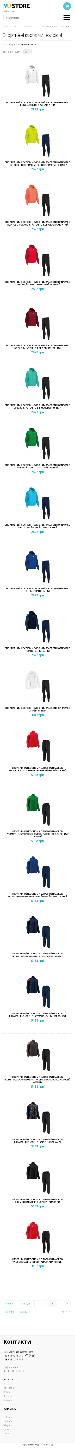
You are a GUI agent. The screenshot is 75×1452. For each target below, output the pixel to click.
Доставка (7, 1396)
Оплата (6, 1392)
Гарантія (7, 1400)
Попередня (25, 1303)
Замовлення (9, 1388)
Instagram (8, 1417)
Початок (9, 1303)
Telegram (7, 1425)
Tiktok (6, 1433)
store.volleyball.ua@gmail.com (18, 1351)
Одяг (15, 27)
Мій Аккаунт (9, 11)
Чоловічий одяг (29, 27)
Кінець (23, 1311)
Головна (6, 27)
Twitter (6, 1429)
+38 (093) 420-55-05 (13, 1355)
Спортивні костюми (49, 27)
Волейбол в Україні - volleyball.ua (38, 1445)
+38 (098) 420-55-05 (13, 1359)
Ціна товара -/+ (28, 44)
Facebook (7, 1421)
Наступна (9, 1311)
